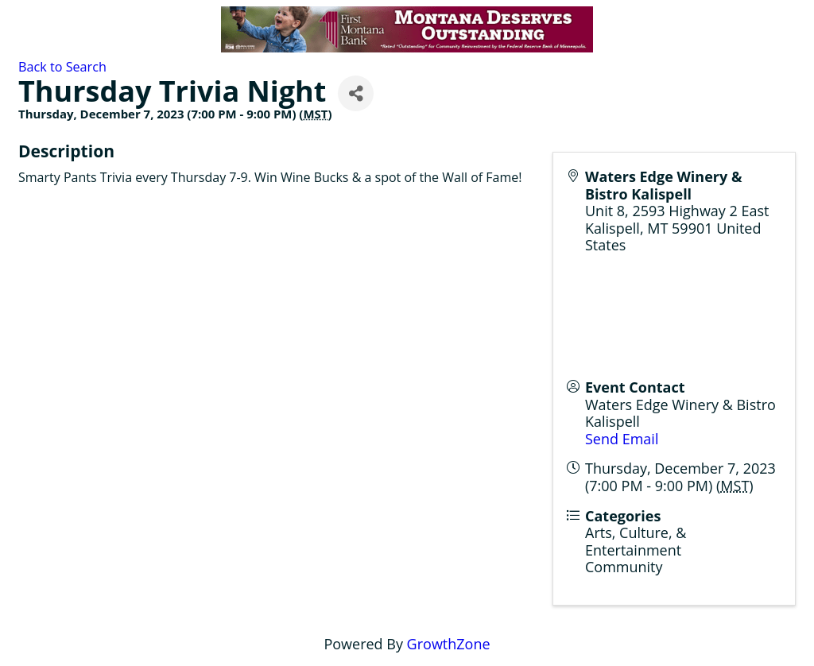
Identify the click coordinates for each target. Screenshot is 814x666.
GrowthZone (448, 643)
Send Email (621, 438)
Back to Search (62, 67)
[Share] (356, 93)
